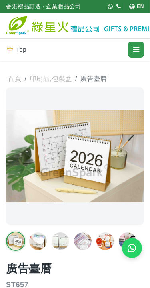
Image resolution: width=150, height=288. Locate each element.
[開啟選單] (136, 50)
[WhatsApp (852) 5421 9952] (110, 6)
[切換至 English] (134, 6)
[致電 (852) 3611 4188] (118, 6)
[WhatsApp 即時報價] (132, 248)
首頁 (14, 78)
